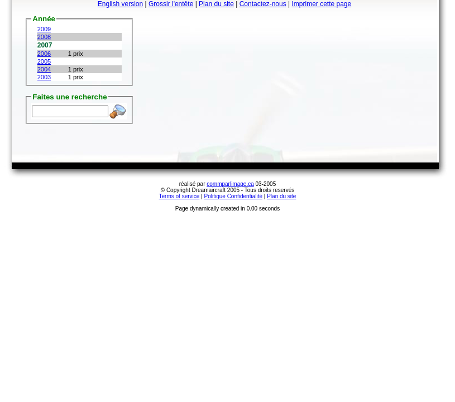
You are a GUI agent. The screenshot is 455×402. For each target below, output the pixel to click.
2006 (44, 53)
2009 (44, 29)
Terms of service (179, 196)
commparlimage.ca (230, 184)
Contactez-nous (263, 4)
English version (120, 4)
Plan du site (216, 4)
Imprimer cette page (321, 4)
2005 (44, 61)
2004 (44, 69)
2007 (44, 45)
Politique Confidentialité (233, 196)
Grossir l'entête (171, 4)
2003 (44, 77)
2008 (44, 37)
